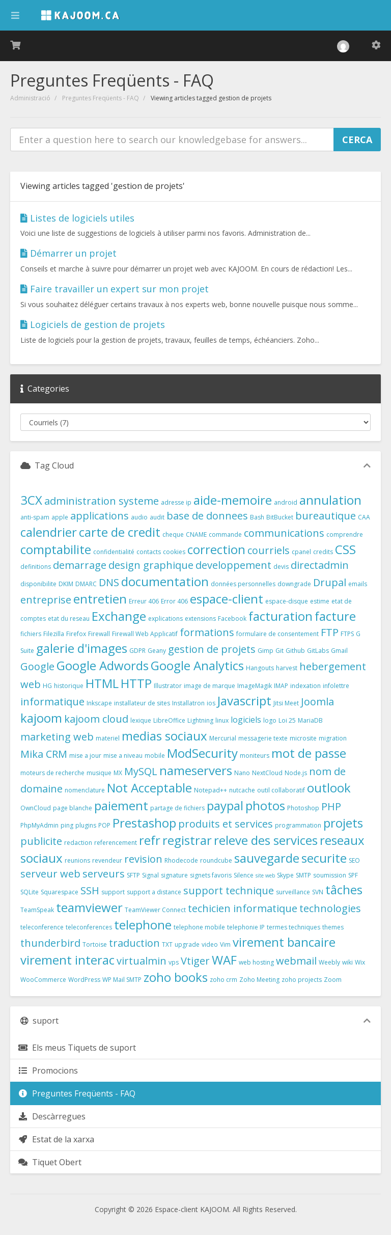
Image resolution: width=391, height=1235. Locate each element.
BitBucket (279, 517)
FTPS (347, 633)
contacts (148, 551)
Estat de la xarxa (56, 1139)
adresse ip (176, 502)
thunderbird (50, 943)
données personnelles (243, 584)
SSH (89, 890)
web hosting (256, 962)
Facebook (232, 618)
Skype (285, 875)
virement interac (67, 959)
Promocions (48, 1070)
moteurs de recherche (52, 773)
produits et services (225, 824)
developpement (233, 565)
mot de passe (308, 753)
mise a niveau (123, 755)
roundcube (216, 860)
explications (165, 618)
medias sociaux (164, 735)
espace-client (226, 598)
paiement (121, 805)
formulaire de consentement (277, 633)
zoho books (176, 977)
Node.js (296, 773)
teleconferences (89, 927)
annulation (330, 499)
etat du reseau (69, 618)
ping (67, 825)
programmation (298, 825)
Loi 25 (287, 720)
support (113, 892)
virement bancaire (284, 942)
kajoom (41, 717)
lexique (140, 720)
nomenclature (85, 790)
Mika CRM (43, 754)
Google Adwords (103, 665)
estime (319, 601)
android (285, 502)
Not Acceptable (149, 787)
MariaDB (310, 720)
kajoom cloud (96, 719)
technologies (330, 908)
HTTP (136, 683)
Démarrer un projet (68, 253)
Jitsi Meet (286, 703)
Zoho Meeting (259, 979)
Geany (157, 650)
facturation (280, 616)
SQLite (29, 892)
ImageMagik (254, 685)
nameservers (195, 770)
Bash (257, 517)
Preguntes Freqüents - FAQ (100, 98)
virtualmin (141, 961)
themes (333, 927)
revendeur (107, 860)
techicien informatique (242, 908)
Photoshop (303, 808)
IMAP (281, 685)
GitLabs (318, 650)
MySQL (140, 771)
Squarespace (59, 892)
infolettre (336, 685)
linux (222, 720)
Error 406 (174, 601)
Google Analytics (197, 665)
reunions (77, 860)
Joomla (317, 701)
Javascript (244, 700)
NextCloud (267, 773)
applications (99, 516)
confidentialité (113, 551)
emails (357, 584)
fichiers (30, 633)
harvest (286, 668)
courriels (268, 550)
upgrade (187, 944)
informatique (52, 701)
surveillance (293, 892)
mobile (155, 755)
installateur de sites (142, 703)
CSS (345, 549)
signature (174, 875)
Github (295, 650)
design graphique (150, 565)
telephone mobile (199, 927)
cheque (173, 534)
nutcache (242, 790)
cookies (174, 551)
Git (279, 650)
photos (265, 805)
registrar (187, 840)
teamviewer (89, 907)
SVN (317, 892)
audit (157, 517)
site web (265, 875)
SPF (353, 875)
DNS (109, 582)
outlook (329, 787)
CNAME (196, 534)
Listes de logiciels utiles (77, 218)
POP (104, 825)
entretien (100, 598)
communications (284, 533)
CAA (364, 517)
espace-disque (286, 601)
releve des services (266, 840)
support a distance (154, 892)
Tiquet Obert (49, 1162)
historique (68, 685)
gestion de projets (212, 649)
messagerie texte (263, 738)
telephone (143, 924)
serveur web (50, 874)
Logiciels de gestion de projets (92, 324)
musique (99, 773)
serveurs (103, 874)
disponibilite (38, 584)
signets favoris (211, 875)
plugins (85, 825)
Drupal (329, 582)
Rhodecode (181, 860)
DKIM (66, 584)
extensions (200, 618)
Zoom (333, 979)
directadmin (320, 565)
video (210, 944)
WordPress (84, 979)
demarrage (79, 565)
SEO (354, 860)
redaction (78, 842)
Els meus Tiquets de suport (77, 1047)
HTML (102, 683)
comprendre (344, 534)
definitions (35, 566)
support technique (228, 890)
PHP (331, 806)
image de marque (209, 685)
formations (207, 632)
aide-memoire (232, 499)
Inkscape (99, 703)
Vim (225, 944)
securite (324, 857)
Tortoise (94, 944)
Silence (244, 875)
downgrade (294, 584)
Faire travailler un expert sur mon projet (114, 289)
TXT (167, 944)
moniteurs (254, 755)
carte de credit (119, 532)
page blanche (72, 808)
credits (323, 551)
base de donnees (207, 516)
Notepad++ (210, 790)
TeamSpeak (37, 909)
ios (211, 703)
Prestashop (144, 822)
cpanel (301, 551)
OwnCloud (35, 808)
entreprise (45, 600)
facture (335, 616)
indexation (305, 685)
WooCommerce (43, 979)
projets (343, 822)
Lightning (200, 720)
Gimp (265, 650)
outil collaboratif (281, 790)
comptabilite (55, 549)
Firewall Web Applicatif (145, 633)
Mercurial (222, 738)
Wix (360, 962)
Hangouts (260, 668)
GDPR (137, 650)
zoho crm (223, 979)
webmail (296, 961)
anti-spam (34, 517)
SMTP (303, 875)
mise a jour (85, 755)
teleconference (42, 927)
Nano (242, 773)
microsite (303, 738)
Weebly (329, 962)
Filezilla (53, 633)
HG (47, 685)
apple (59, 517)
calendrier (48, 532)
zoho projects (302, 979)
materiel (108, 738)
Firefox (76, 633)
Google (37, 666)
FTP (330, 632)
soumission (329, 875)
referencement (115, 842)
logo (269, 720)
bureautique (325, 516)
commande (225, 534)
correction (216, 549)
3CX (31, 499)
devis (281, 566)
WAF (224, 959)
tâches (343, 889)
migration (333, 738)
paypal (225, 805)
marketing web (57, 737)
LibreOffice (169, 720)
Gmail (339, 650)
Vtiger (195, 961)
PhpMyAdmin (39, 825)
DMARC (86, 584)
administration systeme (101, 501)
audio (139, 517)
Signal (150, 875)
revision (143, 859)
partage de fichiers (177, 808)
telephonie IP (246, 927)
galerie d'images (81, 648)
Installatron (188, 703)
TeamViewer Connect (155, 909)
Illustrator (168, 685)
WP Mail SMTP (122, 979)
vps (174, 962)
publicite (41, 841)
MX (118, 773)
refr (149, 840)
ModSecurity (202, 753)
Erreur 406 (144, 601)
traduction (134, 943)
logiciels (246, 719)
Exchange (119, 616)
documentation (165, 581)
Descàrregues (52, 1116)
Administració (30, 98)
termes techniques (293, 927)
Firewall (99, 633)
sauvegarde (266, 857)
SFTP (133, 875)
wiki (347, 962)
